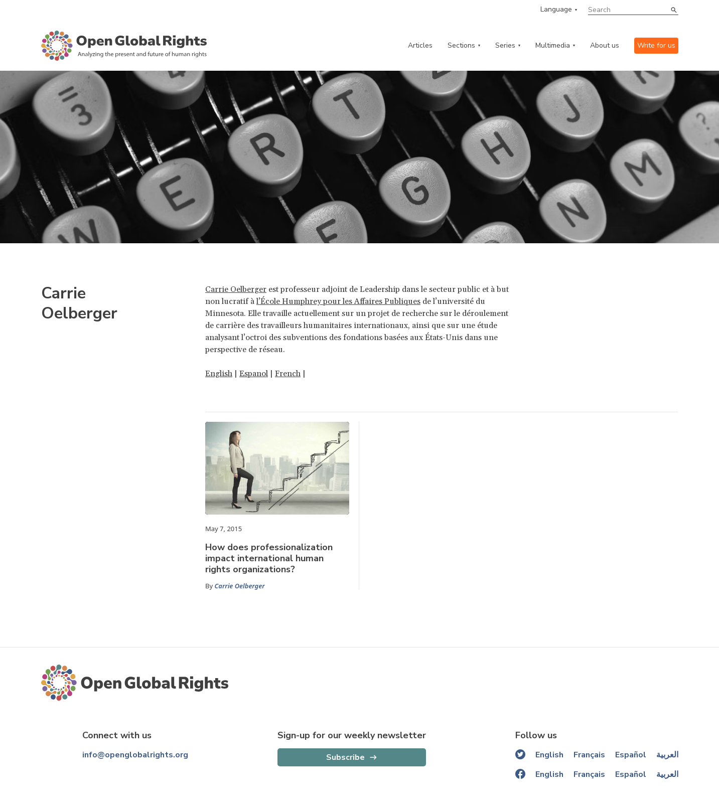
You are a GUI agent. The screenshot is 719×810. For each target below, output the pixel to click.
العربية (667, 754)
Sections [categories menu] (461, 45)
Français (589, 754)
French (288, 374)
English (218, 374)
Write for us (656, 45)
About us (604, 45)
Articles (420, 45)
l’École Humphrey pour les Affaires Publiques (338, 301)
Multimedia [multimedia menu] (552, 45)
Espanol (253, 374)
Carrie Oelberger (235, 289)
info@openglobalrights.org (135, 754)
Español (630, 754)
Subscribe (345, 757)
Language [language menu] (556, 9)
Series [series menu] (505, 45)
